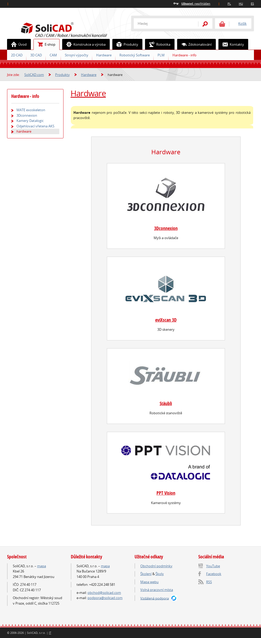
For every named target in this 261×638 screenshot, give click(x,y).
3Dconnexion (166, 228)
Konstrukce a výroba (84, 44)
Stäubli (166, 403)
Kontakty (231, 44)
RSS (209, 582)
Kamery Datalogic (30, 120)
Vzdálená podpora (154, 598)
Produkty (125, 44)
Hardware (104, 55)
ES (252, 3)
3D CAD (36, 55)
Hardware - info (184, 55)
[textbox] (162, 23)
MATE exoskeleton (30, 110)
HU (241, 3)
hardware (23, 131)
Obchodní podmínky (156, 566)
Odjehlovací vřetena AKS (35, 126)
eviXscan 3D (166, 320)
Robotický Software (134, 55)
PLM (161, 55)
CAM (53, 55)
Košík (242, 23)
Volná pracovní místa (156, 589)
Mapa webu (149, 582)
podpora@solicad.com (105, 597)
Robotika (157, 44)
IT (50, 633)
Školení (146, 573)
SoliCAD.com (72, 29)
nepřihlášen (195, 3)
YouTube (213, 566)
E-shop (44, 44)
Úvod (17, 44)
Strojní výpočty (76, 55)
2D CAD (16, 55)
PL (229, 3)
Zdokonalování (194, 44)
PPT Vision (165, 493)
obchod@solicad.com (104, 592)
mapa (41, 566)
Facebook (213, 573)
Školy (159, 573)
